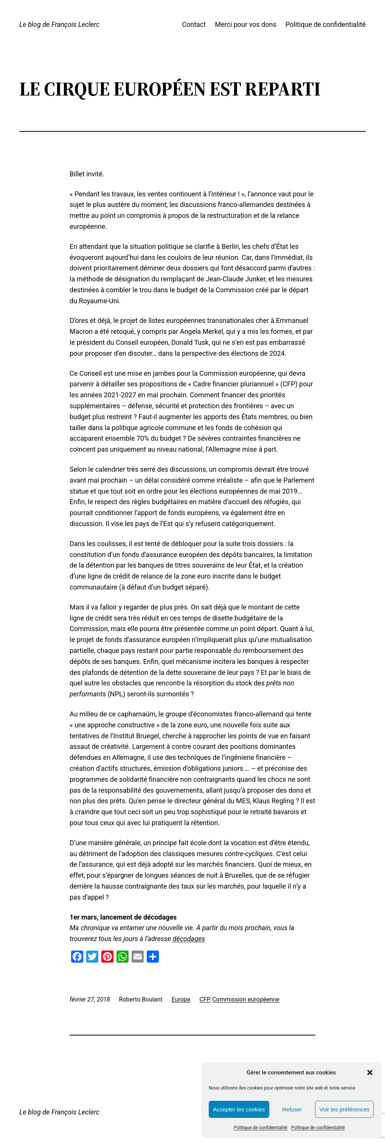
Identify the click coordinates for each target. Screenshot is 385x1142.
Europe (181, 999)
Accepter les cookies (239, 1109)
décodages (189, 939)
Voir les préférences (344, 1109)
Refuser (292, 1109)
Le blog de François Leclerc (59, 24)
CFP (204, 999)
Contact (194, 24)
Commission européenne (245, 999)
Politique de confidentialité (260, 1127)
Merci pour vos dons (245, 24)
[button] (370, 1072)
